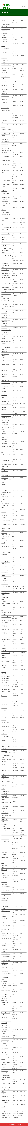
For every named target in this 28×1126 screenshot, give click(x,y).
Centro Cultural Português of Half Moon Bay (5, 214)
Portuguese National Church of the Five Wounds (6, 742)
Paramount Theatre (6, 617)
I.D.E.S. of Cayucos (5, 48)
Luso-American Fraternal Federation (5, 97)
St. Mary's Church (5, 168)
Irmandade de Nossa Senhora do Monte (5, 265)
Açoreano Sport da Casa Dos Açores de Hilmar (6, 343)
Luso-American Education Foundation (5, 91)
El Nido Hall (4, 102)
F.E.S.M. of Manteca (6, 446)
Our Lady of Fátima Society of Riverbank (6, 671)
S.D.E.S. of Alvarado (6, 1079)
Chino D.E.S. (4, 52)
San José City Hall (5, 781)
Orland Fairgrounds (6, 629)
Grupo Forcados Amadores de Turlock (5, 355)
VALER (3, 1067)
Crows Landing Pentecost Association (5, 70)
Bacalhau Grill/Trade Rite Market (5, 787)
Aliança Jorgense (5, 722)
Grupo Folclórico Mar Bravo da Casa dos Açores (6, 289)
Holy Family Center (6, 956)
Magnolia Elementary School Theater (6, 603)
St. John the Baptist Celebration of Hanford (6, 229)
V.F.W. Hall (4, 870)
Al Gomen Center (5, 180)
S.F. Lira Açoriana (5, 911)
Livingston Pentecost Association (4, 393)
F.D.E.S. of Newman (6, 575)
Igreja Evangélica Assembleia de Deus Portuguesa (5, 275)
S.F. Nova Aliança (5, 768)
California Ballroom (6, 475)
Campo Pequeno (5, 960)
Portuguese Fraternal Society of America (6, 492)
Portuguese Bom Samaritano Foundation (5, 349)
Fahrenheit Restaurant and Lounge (5, 797)
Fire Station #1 (5, 424)
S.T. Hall (3, 698)
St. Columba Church (6, 65)
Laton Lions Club (5, 383)
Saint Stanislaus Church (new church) (5, 505)
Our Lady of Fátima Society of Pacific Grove (6, 639)
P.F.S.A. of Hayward (6, 252)
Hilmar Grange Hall (6, 283)
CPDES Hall (4, 152)
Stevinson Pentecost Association (4, 916)
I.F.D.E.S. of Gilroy (5, 164)
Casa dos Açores (5, 270)
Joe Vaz (3, 397)
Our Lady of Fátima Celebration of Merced (6, 466)
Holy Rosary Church (6, 280)
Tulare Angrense (5, 967)
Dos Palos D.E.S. (5, 81)
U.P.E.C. (3, 833)
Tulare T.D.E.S (4, 971)
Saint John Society (5, 233)
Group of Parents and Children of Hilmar (5, 300)
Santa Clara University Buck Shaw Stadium (5, 875)
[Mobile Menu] (24, 6)
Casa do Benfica (5, 726)
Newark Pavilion (5, 546)
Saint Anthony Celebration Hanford (4, 239)
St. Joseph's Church (6, 403)
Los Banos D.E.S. (5, 401)
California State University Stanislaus (5, 1031)
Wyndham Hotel (5, 774)
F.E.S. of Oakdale (5, 589)
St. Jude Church (5, 156)
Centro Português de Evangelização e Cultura (6, 985)
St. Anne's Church (5, 1083)
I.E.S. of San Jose (5, 736)
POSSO (3, 764)
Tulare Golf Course (6, 973)
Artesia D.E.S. (4, 20)
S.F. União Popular (5, 770)
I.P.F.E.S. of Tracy (5, 954)
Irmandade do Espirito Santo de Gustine (5, 203)
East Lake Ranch (5, 1036)
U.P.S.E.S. (3, 710)
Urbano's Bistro (5, 496)
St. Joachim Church (6, 255)
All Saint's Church (5, 261)
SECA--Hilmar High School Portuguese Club (6, 306)
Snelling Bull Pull (5, 890)
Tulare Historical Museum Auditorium (5, 979)
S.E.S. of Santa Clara (6, 857)
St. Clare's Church (5, 847)
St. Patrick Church (5, 454)
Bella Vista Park (5, 193)
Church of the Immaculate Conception (4, 39)
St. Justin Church (5, 841)
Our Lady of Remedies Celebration (4, 705)
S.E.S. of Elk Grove (5, 110)
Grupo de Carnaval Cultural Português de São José (6, 731)
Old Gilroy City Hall (6, 175)
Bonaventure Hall (5, 653)
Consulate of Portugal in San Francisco (5, 717)
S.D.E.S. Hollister (5, 380)
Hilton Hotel (4, 566)
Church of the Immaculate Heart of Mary (5, 76)
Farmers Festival (5, 364)
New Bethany (4, 412)
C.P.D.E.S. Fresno (5, 160)
